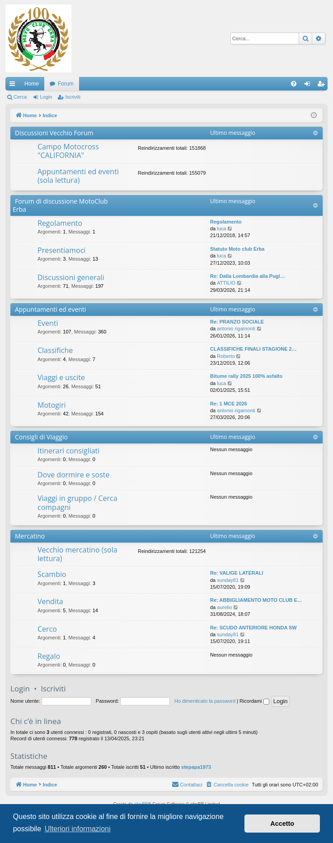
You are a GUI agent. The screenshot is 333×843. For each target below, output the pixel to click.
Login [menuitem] (309, 85)
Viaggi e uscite (61, 377)
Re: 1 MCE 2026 (228, 403)
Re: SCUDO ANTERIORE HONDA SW (253, 627)
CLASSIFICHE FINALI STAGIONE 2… (253, 349)
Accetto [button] (282, 823)
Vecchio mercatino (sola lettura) (77, 554)
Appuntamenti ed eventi (50, 309)
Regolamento (60, 223)
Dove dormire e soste (74, 475)
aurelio (224, 607)
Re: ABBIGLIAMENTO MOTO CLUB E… (256, 600)
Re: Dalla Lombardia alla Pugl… (247, 276)
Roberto (226, 356)
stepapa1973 (196, 767)
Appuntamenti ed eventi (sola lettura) (78, 176)
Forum (66, 84)
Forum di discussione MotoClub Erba (60, 205)
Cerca (20, 97)
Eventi (48, 323)
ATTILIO (226, 283)
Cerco (47, 629)
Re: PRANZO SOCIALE (237, 321)
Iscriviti (72, 97)
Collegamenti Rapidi (14, 85)
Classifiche (55, 350)
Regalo (49, 656)
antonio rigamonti (236, 328)
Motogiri (52, 405)
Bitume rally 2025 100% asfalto (246, 376)
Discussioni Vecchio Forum (54, 133)
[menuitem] (293, 83)
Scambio (52, 574)
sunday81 (228, 580)
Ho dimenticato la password (204, 701)
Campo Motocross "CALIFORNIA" (68, 151)
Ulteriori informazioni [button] (78, 829)
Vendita (50, 601)
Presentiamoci (61, 250)
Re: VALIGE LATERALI (236, 573)
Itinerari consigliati (68, 451)
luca (221, 228)
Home (31, 84)
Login (46, 97)
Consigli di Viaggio (41, 437)
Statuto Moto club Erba (237, 249)
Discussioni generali (71, 277)
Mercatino (30, 536)
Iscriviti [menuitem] (323, 85)
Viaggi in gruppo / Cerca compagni (77, 502)
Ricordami (254, 701)
